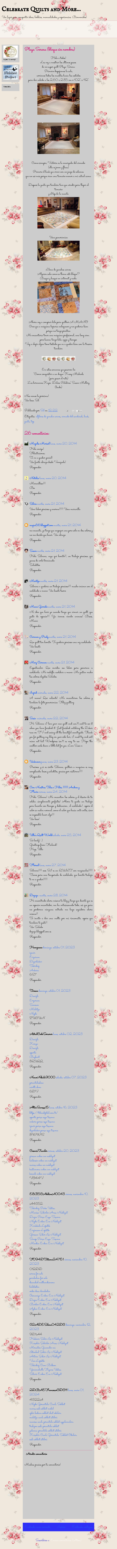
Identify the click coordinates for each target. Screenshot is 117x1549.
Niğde (33, 1014)
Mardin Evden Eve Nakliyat (47, 1243)
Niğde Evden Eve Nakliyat (45, 1221)
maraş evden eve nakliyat (42, 1165)
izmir (32, 953)
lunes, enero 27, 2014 (52, 865)
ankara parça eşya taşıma (42, 1121)
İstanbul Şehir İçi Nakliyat (46, 1352)
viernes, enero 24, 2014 (53, 792)
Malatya (35, 1009)
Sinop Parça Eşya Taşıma (45, 1239)
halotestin (34, 1287)
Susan (33, 551)
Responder (35, 467)
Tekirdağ (34, 966)
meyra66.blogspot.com (41, 525)
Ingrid (33, 693)
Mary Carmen (38, 662)
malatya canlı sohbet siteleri (43, 1417)
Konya (34, 1044)
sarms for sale (36, 1273)
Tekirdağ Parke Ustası (42, 1208)
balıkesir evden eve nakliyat (43, 1160)
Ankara (34, 970)
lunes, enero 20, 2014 (63, 444)
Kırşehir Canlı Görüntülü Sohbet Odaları (53, 1435)
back (86, 416)
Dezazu (34, 895)
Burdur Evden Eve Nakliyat (46, 1304)
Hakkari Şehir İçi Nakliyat (46, 1339)
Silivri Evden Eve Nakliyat (45, 1374)
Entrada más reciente (37, 1527)
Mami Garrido (38, 607)
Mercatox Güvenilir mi (42, 1347)
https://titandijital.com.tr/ (44, 1113)
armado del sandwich (72, 416)
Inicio (61, 1527)
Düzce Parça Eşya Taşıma (45, 1217)
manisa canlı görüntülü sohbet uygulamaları (51, 1422)
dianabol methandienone (42, 1282)
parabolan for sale (38, 1278)
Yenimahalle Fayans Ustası (45, 1369)
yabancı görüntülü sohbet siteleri (45, 1430)
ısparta (33, 1052)
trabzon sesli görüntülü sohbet (44, 1426)
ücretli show (35, 1087)
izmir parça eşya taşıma (41, 1126)
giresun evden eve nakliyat (42, 1156)
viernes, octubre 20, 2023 (63, 1151)
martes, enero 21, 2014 (50, 504)
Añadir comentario (36, 1454)
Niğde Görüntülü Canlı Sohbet (47, 1404)
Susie (33, 718)
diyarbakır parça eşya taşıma (44, 1130)
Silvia (33, 504)
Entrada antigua (82, 1527)
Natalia (34, 478)
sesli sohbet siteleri (38, 1439)
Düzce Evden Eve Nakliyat (45, 1300)
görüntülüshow (37, 1083)
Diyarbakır (36, 961)
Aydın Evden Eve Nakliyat (46, 1309)
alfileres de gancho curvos (48, 416)
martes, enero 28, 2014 (53, 895)
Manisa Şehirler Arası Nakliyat (49, 1212)
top (32, 421)
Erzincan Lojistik (39, 1230)
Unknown (35, 762)
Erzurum (35, 957)
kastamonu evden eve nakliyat (44, 1169)
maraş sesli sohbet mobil (42, 1408)
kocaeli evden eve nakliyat (42, 1174)
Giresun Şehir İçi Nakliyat (45, 1234)
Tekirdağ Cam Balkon (43, 1365)
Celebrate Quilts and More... (41, 9)
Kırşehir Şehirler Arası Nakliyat (49, 1343)
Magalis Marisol (40, 444)
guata (27, 421)
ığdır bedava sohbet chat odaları (45, 1413)
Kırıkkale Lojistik (40, 1226)
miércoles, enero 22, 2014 (53, 693)
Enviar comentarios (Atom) (66, 1540)
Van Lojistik (37, 1361)
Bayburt (35, 1057)
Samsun (34, 1005)
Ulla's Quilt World (41, 835)
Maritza (35, 581)
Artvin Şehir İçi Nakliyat (45, 1356)
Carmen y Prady (39, 637)
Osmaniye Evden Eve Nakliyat (47, 1295)
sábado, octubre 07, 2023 (71, 1077)
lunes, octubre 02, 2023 (68, 1034)
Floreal (34, 865)
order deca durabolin (40, 1291)
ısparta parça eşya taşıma (42, 1117)
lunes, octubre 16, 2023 (63, 1107)
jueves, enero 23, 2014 (54, 762)
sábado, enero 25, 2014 (67, 835)
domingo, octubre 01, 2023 (59, 947)
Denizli (34, 996)
